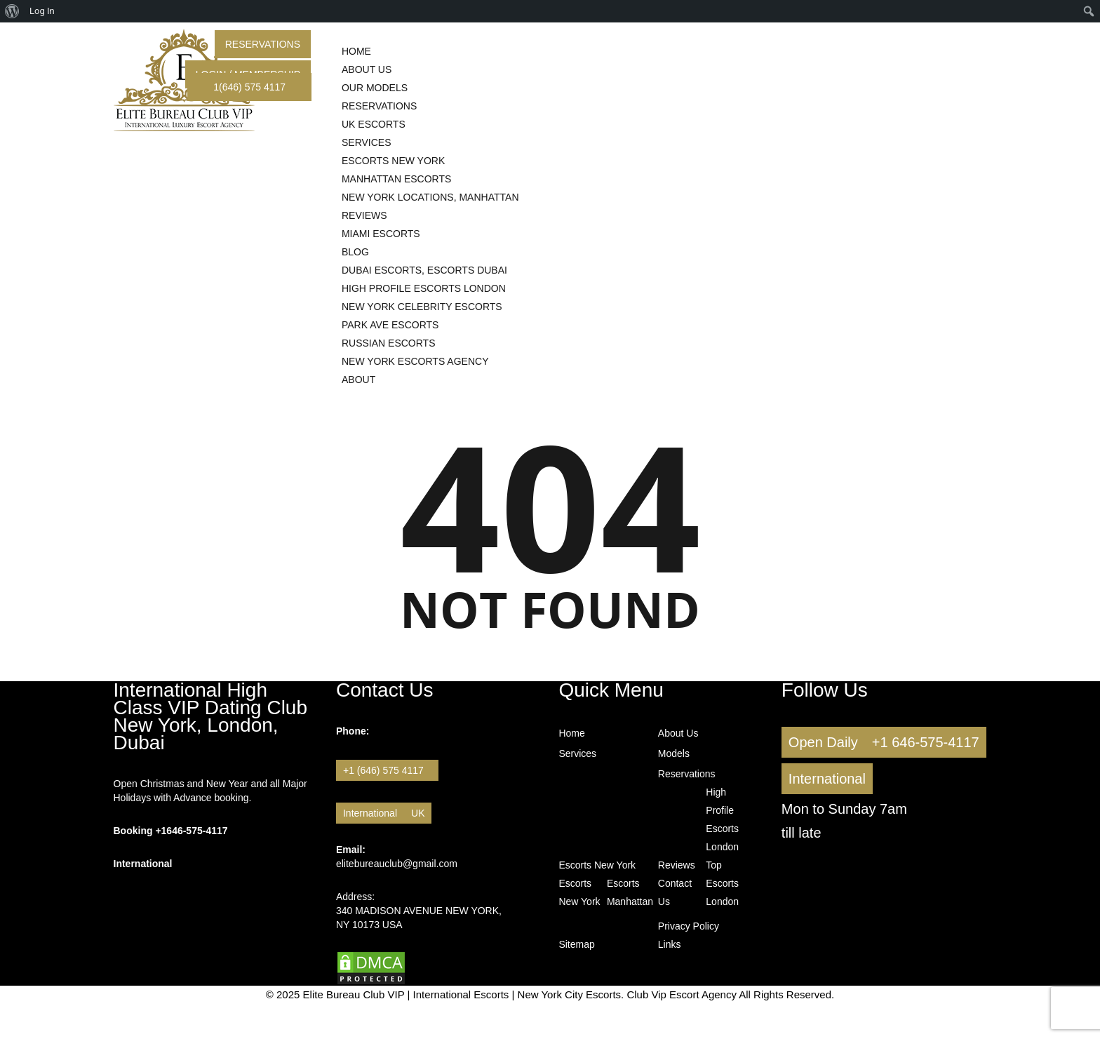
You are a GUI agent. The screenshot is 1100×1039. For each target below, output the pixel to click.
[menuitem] (12, 11)
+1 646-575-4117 (925, 742)
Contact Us (668, 892)
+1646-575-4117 (191, 830)
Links (669, 944)
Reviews (676, 865)
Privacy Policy (688, 926)
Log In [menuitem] (42, 11)
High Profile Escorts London (722, 819)
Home (571, 733)
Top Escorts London (716, 883)
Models (674, 753)
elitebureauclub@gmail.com (396, 863)
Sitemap (576, 944)
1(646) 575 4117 (249, 87)
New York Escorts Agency (415, 361)
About (358, 379)
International (370, 813)
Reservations (262, 44)
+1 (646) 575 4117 (387, 770)
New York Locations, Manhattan (430, 197)
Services (577, 753)
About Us (678, 733)
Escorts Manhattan (629, 892)
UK (417, 813)
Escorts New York (597, 865)
